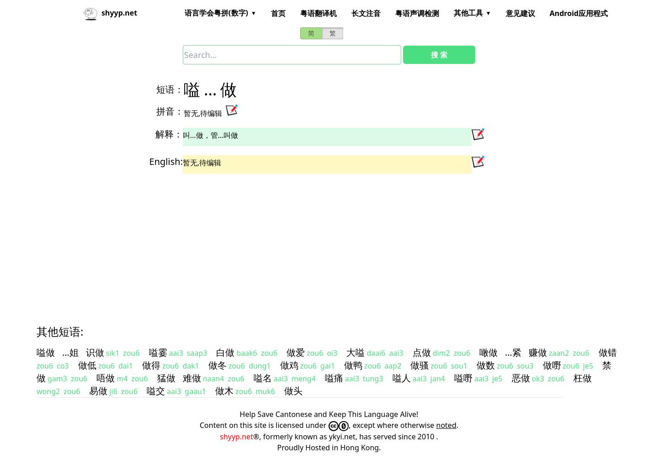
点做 (422, 352)
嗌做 (46, 352)
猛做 (166, 378)
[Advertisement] (312, 241)
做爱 (296, 352)
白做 (225, 352)
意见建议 (520, 13)
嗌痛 (334, 378)
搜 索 (439, 55)
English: (166, 161)
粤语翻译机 (318, 13)
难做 (192, 378)
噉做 (488, 352)
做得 (151, 365)
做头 (293, 391)
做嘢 (552, 365)
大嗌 (355, 352)
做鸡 (289, 365)
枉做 (582, 378)
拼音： (170, 111)
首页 (278, 13)
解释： (169, 134)
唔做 (105, 378)
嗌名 (263, 378)
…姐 (70, 352)
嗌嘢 (463, 378)
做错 (608, 352)
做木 (224, 391)
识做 (95, 352)
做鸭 (353, 365)
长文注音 (366, 13)
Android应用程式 (579, 13)
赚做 (538, 352)
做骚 (419, 365)
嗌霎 (158, 352)
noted (446, 425)
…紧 (513, 352)
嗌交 (156, 391)
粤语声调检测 (417, 13)
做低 (87, 365)
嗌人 (402, 378)
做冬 (217, 365)
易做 (98, 391)
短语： (170, 89)
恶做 (521, 378)
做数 (486, 365)
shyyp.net (236, 437)
